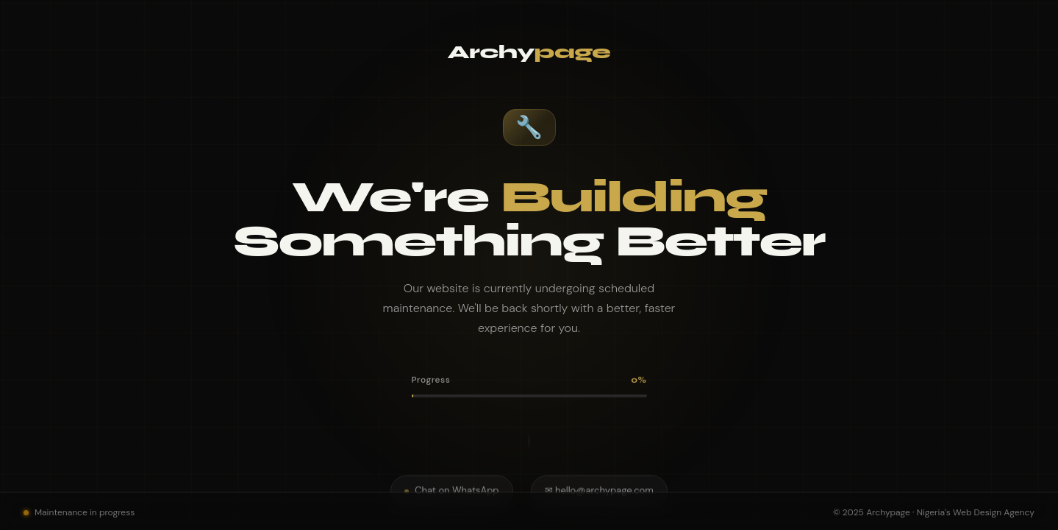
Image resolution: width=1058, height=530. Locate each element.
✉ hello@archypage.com (599, 486)
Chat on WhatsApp (451, 486)
